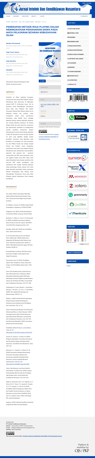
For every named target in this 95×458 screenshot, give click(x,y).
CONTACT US (72, 84)
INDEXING (71, 67)
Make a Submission (74, 252)
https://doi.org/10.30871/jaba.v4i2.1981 (17, 364)
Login (42, 16)
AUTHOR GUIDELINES (74, 71)
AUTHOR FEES (72, 80)
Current (16, 16)
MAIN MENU (71, 23)
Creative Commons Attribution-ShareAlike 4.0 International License (49, 137)
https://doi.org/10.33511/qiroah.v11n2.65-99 (19, 332)
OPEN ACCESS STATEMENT (76, 54)
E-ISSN (70, 90)
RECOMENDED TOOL (74, 150)
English (69, 266)
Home (8, 16)
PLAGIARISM (72, 63)
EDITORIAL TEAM (73, 33)
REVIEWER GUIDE (73, 41)
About (33, 16)
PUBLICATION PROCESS (75, 50)
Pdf (42, 81)
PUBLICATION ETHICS (74, 46)
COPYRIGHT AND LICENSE (75, 58)
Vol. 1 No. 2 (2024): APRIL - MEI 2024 (30, 22)
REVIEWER (71, 37)
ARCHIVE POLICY (73, 76)
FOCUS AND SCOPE (74, 28)
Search (84, 16)
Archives (25, 16)
